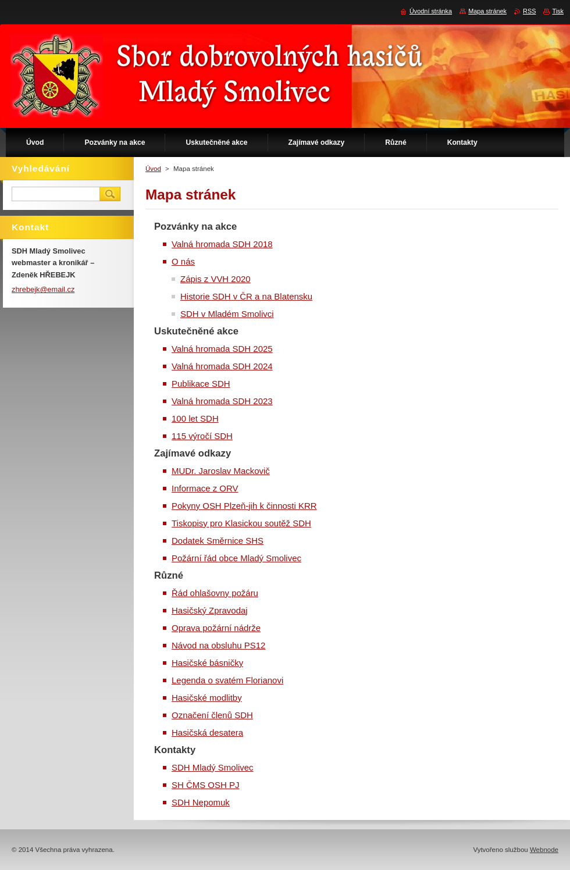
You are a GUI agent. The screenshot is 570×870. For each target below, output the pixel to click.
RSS (529, 11)
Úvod (153, 168)
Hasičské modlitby (207, 698)
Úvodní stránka (430, 11)
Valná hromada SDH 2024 (222, 366)
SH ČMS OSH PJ (205, 785)
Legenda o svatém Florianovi (227, 680)
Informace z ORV (205, 488)
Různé (168, 575)
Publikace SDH (201, 383)
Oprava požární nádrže (216, 628)
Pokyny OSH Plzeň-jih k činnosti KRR (244, 506)
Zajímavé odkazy (192, 453)
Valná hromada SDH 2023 (222, 401)
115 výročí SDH (202, 436)
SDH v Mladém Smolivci (227, 314)
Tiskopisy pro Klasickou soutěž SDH (241, 523)
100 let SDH (195, 418)
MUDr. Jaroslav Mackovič (221, 471)
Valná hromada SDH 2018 (222, 244)
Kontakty (174, 749)
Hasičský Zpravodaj (210, 610)
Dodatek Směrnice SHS (217, 540)
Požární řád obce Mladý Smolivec (236, 558)
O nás (183, 261)
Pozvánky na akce (195, 226)
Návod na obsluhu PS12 (218, 645)
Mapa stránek (487, 11)
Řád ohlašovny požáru (215, 593)
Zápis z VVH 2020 (215, 279)
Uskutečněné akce (196, 331)
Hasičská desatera (207, 732)
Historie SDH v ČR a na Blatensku (246, 296)
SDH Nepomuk (201, 802)
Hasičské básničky (207, 663)
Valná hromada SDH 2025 (222, 349)
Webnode (544, 849)
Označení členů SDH (212, 715)
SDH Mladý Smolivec (213, 767)
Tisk (558, 11)
